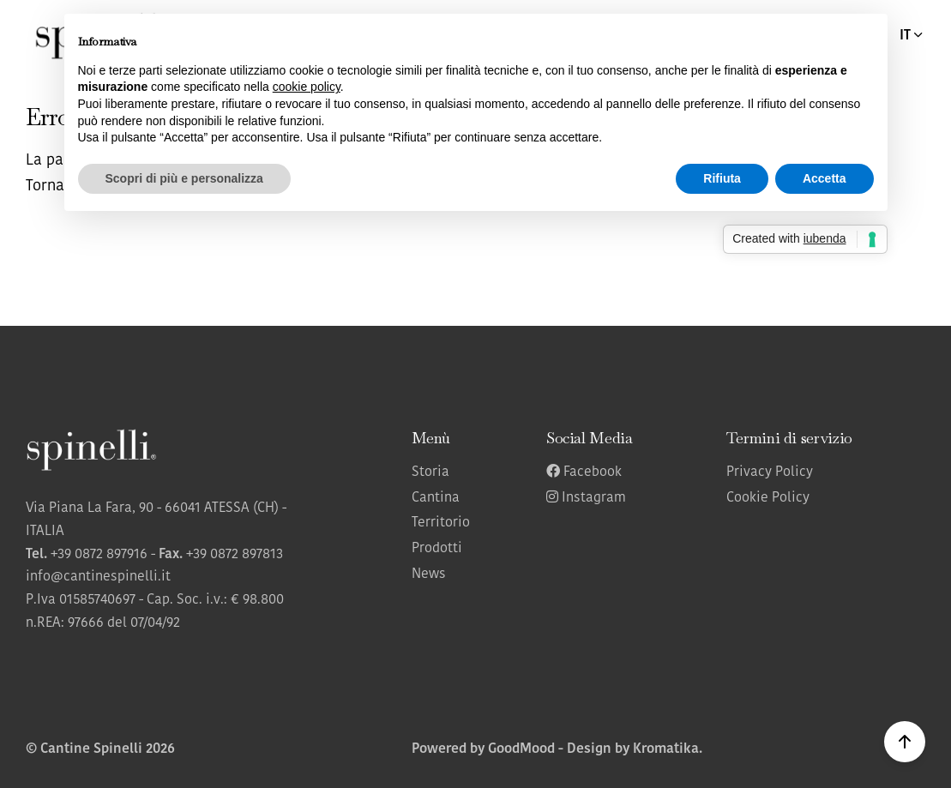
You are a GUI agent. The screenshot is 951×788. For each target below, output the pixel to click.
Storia (430, 472)
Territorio (441, 523)
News (429, 574)
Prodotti (437, 549)
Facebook (584, 472)
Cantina (436, 498)
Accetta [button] (824, 178)
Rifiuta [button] (722, 178)
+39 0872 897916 (99, 555)
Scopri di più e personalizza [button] (184, 178)
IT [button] (912, 35)
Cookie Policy (768, 498)
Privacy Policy (769, 472)
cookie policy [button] (306, 86)
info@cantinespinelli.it (98, 577)
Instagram (586, 498)
